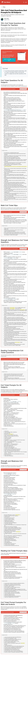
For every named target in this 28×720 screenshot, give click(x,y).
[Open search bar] (24, 2)
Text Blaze (7, 2)
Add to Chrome (9, 60)
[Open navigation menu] (26, 2)
